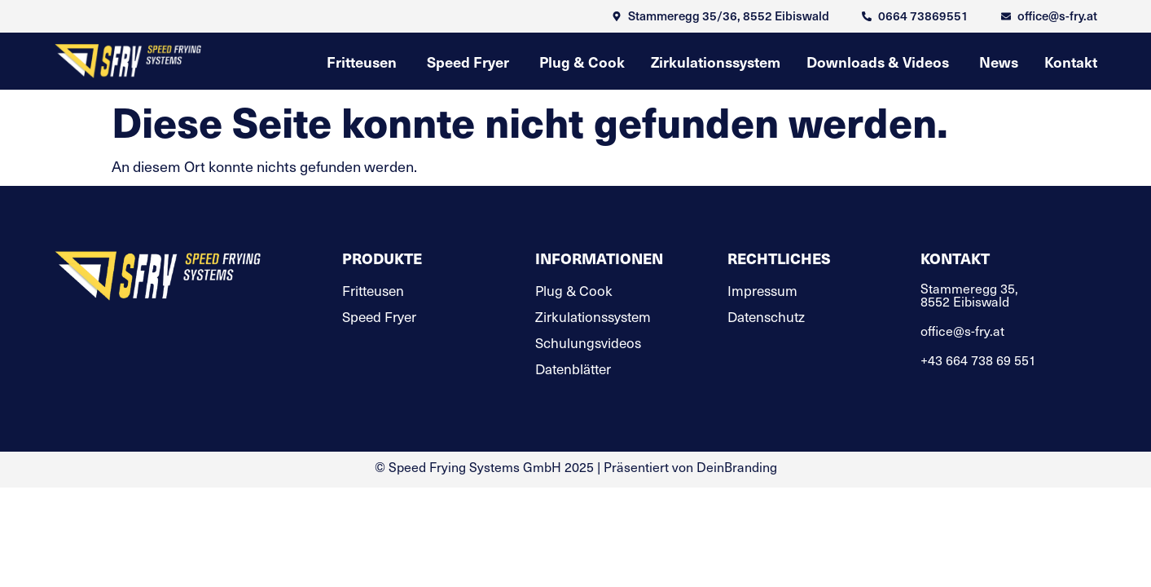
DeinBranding (736, 466)
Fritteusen (373, 291)
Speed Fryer (379, 317)
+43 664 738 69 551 (978, 360)
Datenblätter (573, 369)
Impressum (762, 291)
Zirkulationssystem (593, 317)
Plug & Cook (574, 291)
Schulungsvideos (588, 343)
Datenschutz (766, 317)
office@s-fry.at (962, 330)
